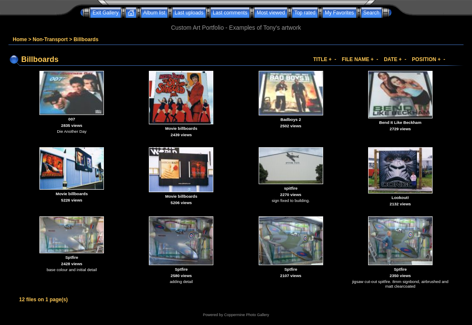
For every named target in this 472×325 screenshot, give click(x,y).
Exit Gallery (105, 13)
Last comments (230, 13)
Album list (154, 13)
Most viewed (271, 13)
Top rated (305, 13)
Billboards (85, 39)
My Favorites (339, 13)
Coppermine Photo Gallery (246, 315)
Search (371, 13)
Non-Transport (50, 39)
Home (20, 39)
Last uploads (189, 13)
